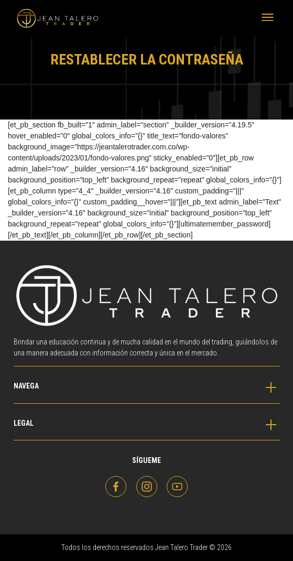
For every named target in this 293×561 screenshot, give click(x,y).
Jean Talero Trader (36, 18)
